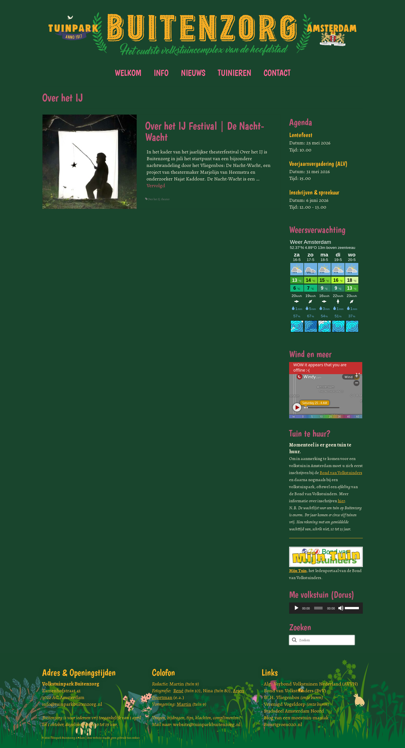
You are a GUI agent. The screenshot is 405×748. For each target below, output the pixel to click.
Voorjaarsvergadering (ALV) (318, 163)
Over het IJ (153, 199)
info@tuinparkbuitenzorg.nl (72, 704)
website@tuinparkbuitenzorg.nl (206, 724)
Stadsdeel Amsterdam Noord (294, 710)
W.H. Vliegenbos (293, 697)
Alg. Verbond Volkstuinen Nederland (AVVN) (311, 683)
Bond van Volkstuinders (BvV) (295, 690)
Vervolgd (156, 185)
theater (165, 199)
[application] (326, 608)
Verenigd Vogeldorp (296, 704)
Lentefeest (300, 135)
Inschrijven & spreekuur (314, 192)
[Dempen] (341, 608)
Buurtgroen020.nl (283, 724)
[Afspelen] (296, 608)
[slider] (318, 608)
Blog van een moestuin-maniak (296, 717)
